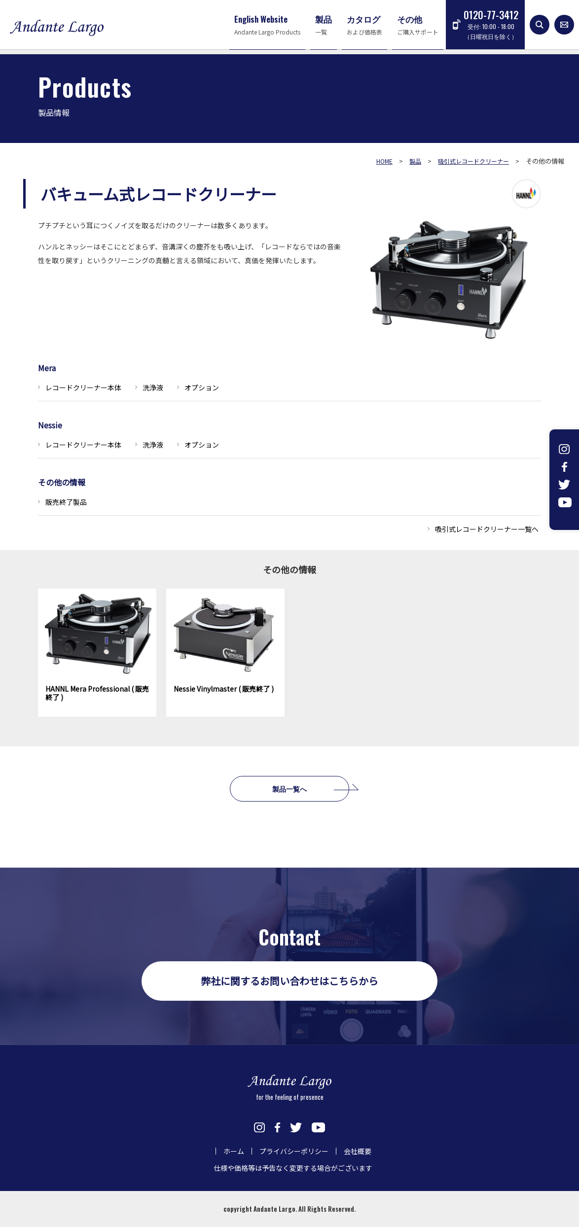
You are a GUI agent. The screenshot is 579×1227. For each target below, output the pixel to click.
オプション (201, 387)
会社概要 (357, 1151)
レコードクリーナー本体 (83, 387)
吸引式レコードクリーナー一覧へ (487, 529)
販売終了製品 (66, 501)
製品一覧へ (289, 788)
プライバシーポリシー (293, 1151)
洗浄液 (153, 387)
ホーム (233, 1151)
